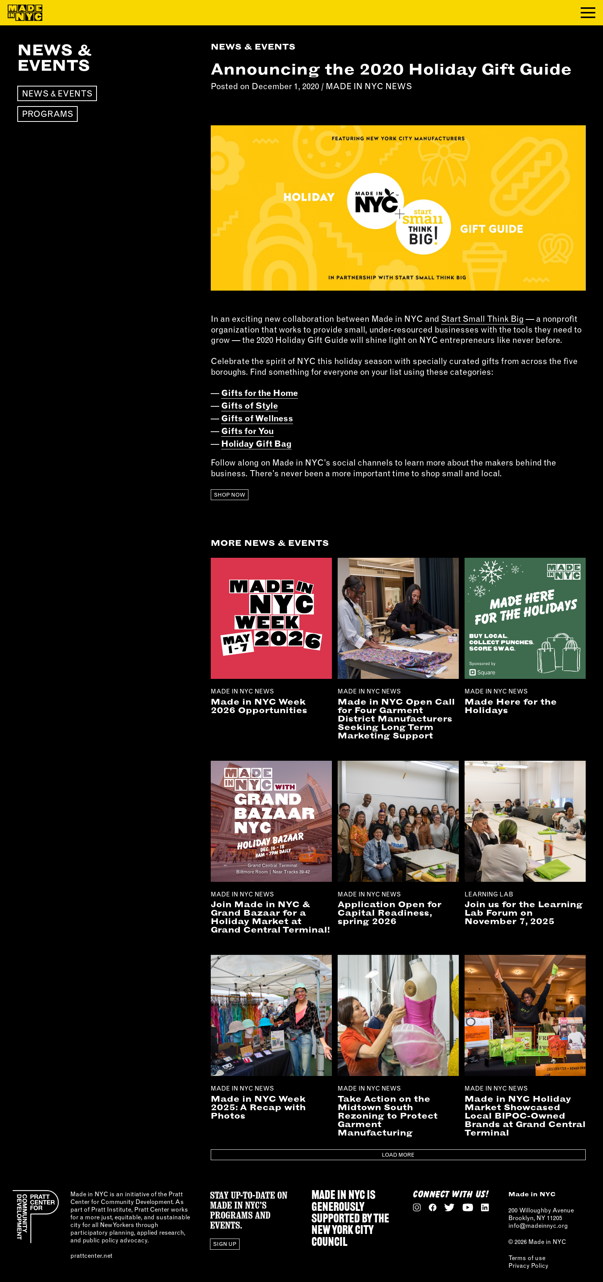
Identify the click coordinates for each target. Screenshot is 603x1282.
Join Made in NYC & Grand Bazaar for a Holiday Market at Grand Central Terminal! (270, 917)
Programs (47, 113)
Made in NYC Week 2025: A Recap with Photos (258, 1107)
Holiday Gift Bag (256, 443)
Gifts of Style (249, 405)
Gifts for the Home (259, 392)
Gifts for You (247, 431)
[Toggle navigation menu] (588, 12)
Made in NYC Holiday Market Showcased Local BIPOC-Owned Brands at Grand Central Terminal (525, 1115)
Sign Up (225, 1243)
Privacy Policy (528, 1265)
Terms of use (526, 1258)
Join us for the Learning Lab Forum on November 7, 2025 (524, 912)
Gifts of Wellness (257, 418)
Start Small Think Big (482, 318)
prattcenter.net (91, 1255)
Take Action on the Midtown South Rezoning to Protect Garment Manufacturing (388, 1115)
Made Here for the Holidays (511, 705)
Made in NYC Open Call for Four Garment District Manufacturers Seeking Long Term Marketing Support (396, 718)
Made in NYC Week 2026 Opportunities (259, 705)
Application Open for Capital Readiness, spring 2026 (389, 912)
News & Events (57, 93)
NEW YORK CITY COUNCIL (342, 1237)
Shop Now (229, 494)
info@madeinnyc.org (538, 1225)
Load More (398, 1154)
